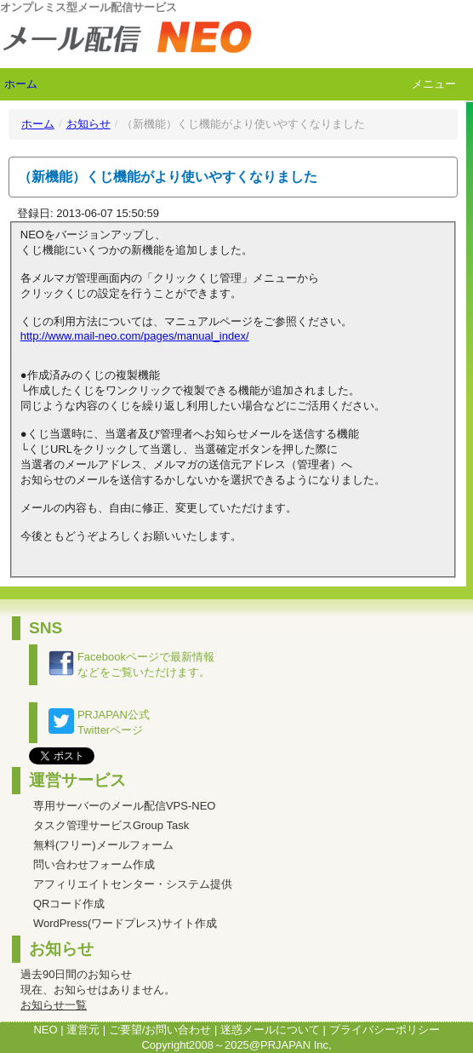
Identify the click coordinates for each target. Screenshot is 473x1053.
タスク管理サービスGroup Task (111, 825)
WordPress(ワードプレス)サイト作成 (125, 923)
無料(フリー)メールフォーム (103, 844)
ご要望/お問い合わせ (160, 1029)
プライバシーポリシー (384, 1029)
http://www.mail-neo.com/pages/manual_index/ (134, 335)
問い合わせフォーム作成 (94, 864)
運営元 (83, 1029)
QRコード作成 (69, 903)
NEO (45, 1029)
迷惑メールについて (270, 1029)
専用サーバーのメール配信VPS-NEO (124, 805)
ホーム (20, 83)
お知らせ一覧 (53, 1005)
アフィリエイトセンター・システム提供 (132, 884)
